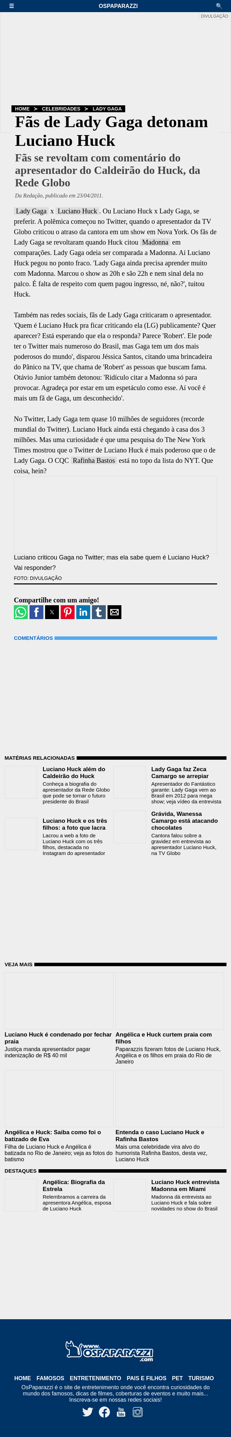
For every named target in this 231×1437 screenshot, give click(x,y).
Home (22, 109)
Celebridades (61, 109)
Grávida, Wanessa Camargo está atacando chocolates (184, 821)
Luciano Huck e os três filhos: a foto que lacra (75, 824)
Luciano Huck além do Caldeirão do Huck (74, 772)
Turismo (201, 1378)
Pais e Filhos (146, 1378)
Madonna (155, 242)
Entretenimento (95, 1378)
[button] (15, 6)
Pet (177, 1378)
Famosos (50, 1378)
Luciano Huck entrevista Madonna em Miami (185, 1185)
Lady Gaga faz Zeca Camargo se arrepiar (179, 772)
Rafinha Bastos (94, 460)
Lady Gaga (107, 109)
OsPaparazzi (118, 6)
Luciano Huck (77, 211)
